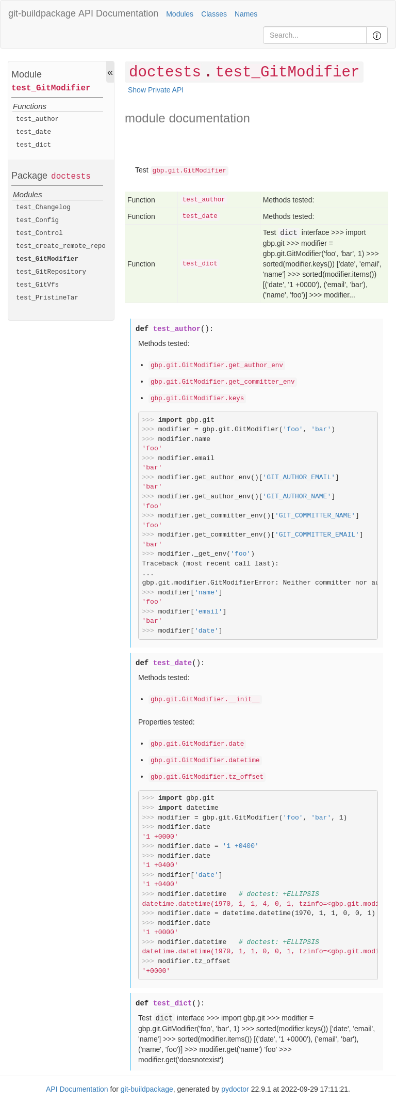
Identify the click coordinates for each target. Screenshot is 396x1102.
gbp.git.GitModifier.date (197, 744)
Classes (214, 14)
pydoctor (235, 1089)
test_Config (37, 220)
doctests (71, 176)
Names (246, 14)
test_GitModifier (51, 88)
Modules (179, 14)
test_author (37, 119)
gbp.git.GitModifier (190, 171)
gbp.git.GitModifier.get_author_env (217, 365)
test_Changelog (43, 207)
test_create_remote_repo (61, 246)
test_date (33, 132)
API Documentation (118, 13)
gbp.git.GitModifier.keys (197, 398)
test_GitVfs (37, 285)
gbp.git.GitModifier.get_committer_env (223, 382)
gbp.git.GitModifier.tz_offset (207, 777)
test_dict (33, 145)
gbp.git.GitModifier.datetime (205, 760)
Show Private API (156, 90)
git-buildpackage (42, 13)
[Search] (315, 35)
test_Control (39, 233)
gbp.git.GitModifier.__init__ (205, 699)
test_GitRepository (51, 272)
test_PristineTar (47, 298)
